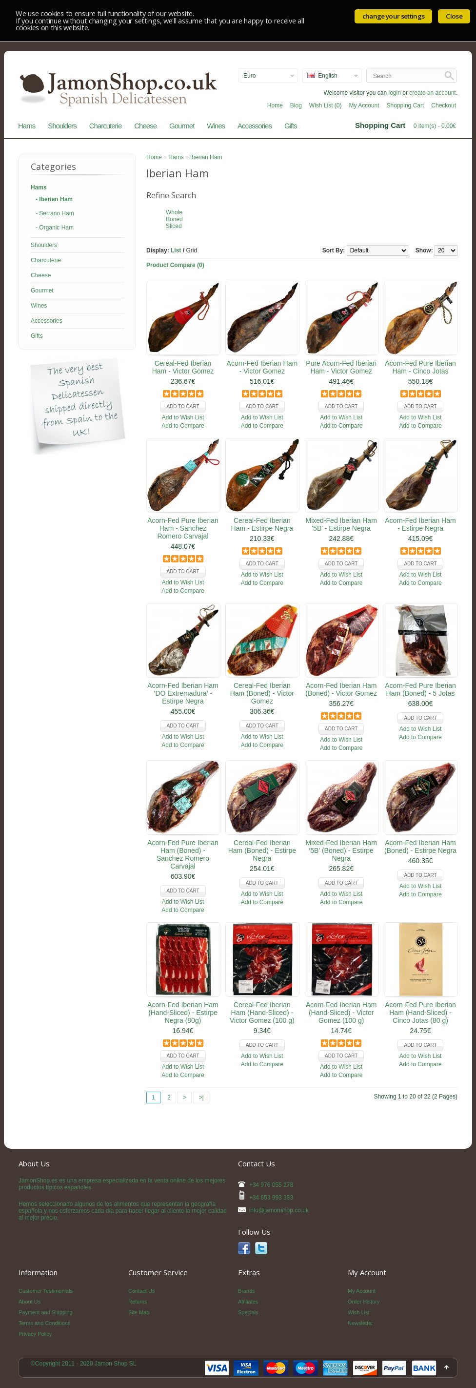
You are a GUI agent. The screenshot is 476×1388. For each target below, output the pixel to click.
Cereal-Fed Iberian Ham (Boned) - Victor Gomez (262, 693)
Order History (363, 1302)
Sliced (174, 226)
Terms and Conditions (44, 1323)
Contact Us (141, 1291)
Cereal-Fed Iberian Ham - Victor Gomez (183, 367)
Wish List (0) (325, 105)
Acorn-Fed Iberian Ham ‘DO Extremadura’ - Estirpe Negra (182, 693)
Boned (174, 219)
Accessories (255, 126)
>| (200, 1097)
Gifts (290, 126)
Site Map (138, 1312)
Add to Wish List (183, 417)
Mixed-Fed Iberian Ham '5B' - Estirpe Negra (341, 524)
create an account (432, 92)
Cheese (145, 126)
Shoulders (62, 126)
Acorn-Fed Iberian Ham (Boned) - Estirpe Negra (420, 846)
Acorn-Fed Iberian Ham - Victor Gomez (262, 367)
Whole (174, 212)
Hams (26, 126)
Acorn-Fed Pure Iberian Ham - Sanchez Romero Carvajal (182, 528)
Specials (248, 1312)
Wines (216, 126)
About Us (29, 1302)
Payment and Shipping (46, 1312)
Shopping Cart (405, 105)
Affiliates (248, 1302)
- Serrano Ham (55, 213)
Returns (137, 1302)
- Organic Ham (55, 227)
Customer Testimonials (46, 1291)
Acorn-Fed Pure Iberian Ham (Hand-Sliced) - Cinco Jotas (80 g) (420, 1012)
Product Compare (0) (175, 265)
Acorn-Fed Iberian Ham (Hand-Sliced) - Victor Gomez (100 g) (341, 1012)
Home (275, 105)
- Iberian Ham (54, 199)
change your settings (393, 16)
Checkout (443, 105)
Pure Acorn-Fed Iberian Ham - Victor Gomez (341, 367)
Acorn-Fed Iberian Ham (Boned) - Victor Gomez (341, 689)
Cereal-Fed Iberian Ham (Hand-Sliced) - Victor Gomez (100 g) (262, 1012)
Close (454, 16)
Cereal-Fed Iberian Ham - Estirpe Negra (262, 524)
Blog (296, 105)
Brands (246, 1291)
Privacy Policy (35, 1334)
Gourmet (181, 126)
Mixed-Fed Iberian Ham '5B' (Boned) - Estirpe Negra (341, 850)
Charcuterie (105, 126)
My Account (364, 105)
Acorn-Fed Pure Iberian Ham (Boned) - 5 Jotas (420, 689)
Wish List (359, 1312)
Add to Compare (182, 425)
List (176, 250)
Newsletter (360, 1323)
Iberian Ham (206, 157)
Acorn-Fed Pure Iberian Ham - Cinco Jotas (420, 367)
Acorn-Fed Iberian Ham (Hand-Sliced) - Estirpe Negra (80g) (182, 1012)
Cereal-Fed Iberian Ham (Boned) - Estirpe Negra (262, 850)
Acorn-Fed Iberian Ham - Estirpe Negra (420, 524)
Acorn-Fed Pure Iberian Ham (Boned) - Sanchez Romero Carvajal (182, 854)
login (395, 92)
